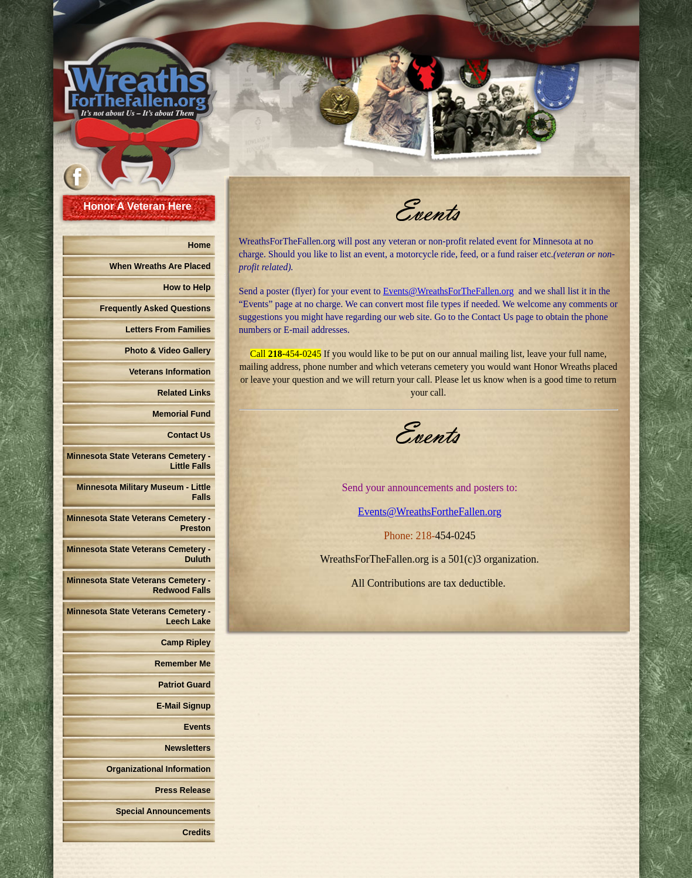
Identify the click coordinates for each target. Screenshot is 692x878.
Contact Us (189, 435)
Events (197, 726)
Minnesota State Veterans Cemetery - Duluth (139, 554)
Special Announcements (162, 811)
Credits (196, 832)
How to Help (187, 287)
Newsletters (188, 748)
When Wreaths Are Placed (160, 266)
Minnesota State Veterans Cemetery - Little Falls (139, 461)
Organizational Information (158, 769)
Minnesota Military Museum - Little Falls (144, 492)
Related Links (183, 392)
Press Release (183, 790)
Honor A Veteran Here (137, 206)
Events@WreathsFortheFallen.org (430, 512)
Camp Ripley (186, 642)
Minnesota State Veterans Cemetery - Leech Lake (139, 616)
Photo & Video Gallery (168, 350)
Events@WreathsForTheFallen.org (448, 291)
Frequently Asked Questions (155, 308)
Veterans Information (169, 371)
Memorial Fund (181, 413)
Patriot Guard (184, 684)
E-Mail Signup (183, 705)
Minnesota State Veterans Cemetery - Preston (139, 523)
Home (199, 245)
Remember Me (183, 663)
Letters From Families (168, 329)
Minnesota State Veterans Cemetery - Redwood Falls (139, 585)
